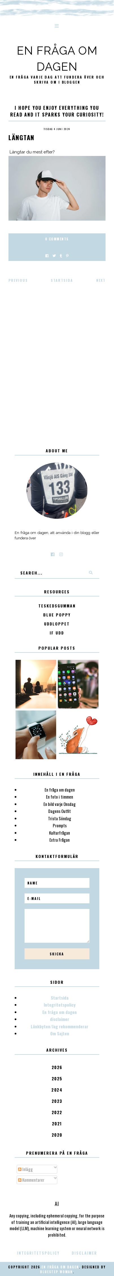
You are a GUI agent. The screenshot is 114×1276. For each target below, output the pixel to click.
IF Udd (57, 633)
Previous (18, 280)
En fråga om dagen (59, 1012)
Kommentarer (31, 1180)
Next (101, 280)
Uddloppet (57, 624)
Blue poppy (57, 615)
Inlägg (25, 1169)
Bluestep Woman (56, 1272)
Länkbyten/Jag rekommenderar (59, 1026)
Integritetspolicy (60, 1005)
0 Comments (57, 238)
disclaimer (59, 1019)
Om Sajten (59, 1033)
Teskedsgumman (57, 606)
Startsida (62, 280)
